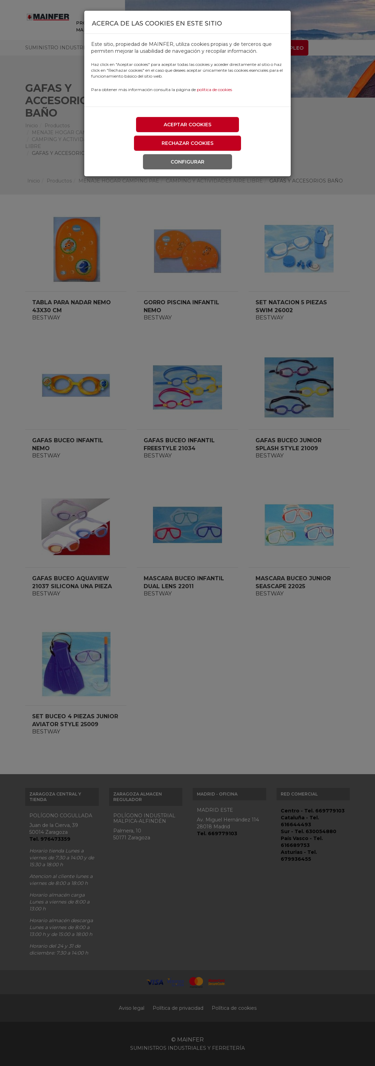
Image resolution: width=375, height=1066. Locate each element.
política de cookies (214, 89)
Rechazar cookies (187, 143)
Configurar (187, 162)
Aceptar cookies (187, 124)
